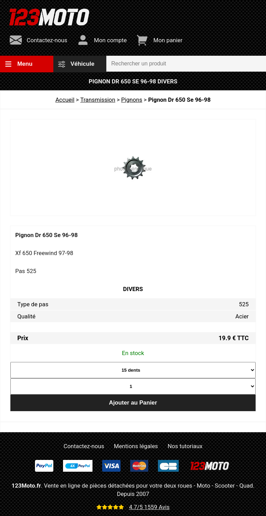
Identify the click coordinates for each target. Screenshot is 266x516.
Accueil (64, 99)
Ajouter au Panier (133, 402)
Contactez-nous (84, 446)
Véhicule (76, 64)
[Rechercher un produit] (186, 64)
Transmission (97, 99)
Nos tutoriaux (185, 446)
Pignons (131, 99)
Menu (19, 64)
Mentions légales (136, 446)
